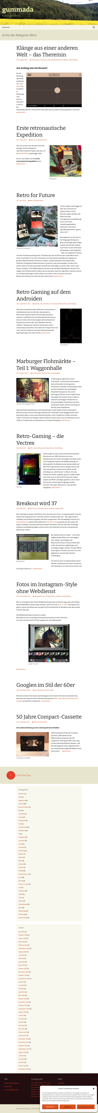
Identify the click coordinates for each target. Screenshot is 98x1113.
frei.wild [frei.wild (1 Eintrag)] (48, 1082)
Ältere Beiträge (18, 775)
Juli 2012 (21, 1056)
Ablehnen (67, 1107)
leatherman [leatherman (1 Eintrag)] (34, 1089)
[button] (94, 1088)
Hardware (43, 60)
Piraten (21, 867)
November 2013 (24, 1002)
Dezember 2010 (24, 1069)
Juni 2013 (21, 1019)
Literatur (21, 847)
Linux (20, 844)
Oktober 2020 (23, 935)
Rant (20, 877)
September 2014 (24, 979)
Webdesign (22, 911)
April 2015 (22, 962)
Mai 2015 (21, 958)
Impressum (6, 27)
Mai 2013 (21, 1022)
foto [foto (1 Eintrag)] (38, 1082)
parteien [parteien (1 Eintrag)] (38, 1091)
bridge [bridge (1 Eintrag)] (35, 1082)
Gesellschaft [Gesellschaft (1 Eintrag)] (39, 1085)
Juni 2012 (21, 1059)
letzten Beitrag (24, 153)
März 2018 (22, 942)
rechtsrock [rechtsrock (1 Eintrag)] (33, 1094)
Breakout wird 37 (36, 503)
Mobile (60, 304)
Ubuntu (21, 901)
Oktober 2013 (23, 1005)
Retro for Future (35, 195)
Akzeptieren (50, 1107)
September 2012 (24, 1049)
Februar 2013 (23, 1032)
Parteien (21, 864)
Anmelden (61, 1083)
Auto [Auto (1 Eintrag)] (32, 1082)
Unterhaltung (73, 60)
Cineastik (21, 814)
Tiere (20, 897)
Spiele (57, 508)
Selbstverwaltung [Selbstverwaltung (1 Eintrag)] (35, 1096)
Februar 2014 (23, 999)
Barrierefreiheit (24, 807)
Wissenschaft (23, 918)
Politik (21, 871)
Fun (38, 60)
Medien (21, 854)
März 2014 (22, 995)
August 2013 (22, 1012)
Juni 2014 (21, 985)
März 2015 (22, 965)
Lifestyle (50, 60)
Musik (55, 60)
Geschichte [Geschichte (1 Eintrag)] (33, 1085)
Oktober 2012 (23, 1046)
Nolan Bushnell (22, 522)
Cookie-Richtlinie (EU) (11, 1090)
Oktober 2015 (23, 945)
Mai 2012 (21, 1062)
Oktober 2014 (23, 975)
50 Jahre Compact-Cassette (49, 717)
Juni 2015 (21, 955)
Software (65, 60)
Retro (60, 60)
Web (61, 508)
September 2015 (24, 948)
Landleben (22, 837)
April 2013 (22, 1025)
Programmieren (24, 874)
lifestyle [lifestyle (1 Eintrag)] (39, 1089)
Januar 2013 (22, 1035)
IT (50, 304)
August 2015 (22, 952)
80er (31, 140)
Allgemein (22, 800)
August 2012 (22, 1052)
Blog (20, 810)
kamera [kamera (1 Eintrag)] (33, 1087)
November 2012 (24, 1042)
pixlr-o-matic (63, 604)
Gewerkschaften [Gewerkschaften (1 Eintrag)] (46, 1085)
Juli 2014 (21, 982)
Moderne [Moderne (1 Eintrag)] (33, 1091)
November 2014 (24, 972)
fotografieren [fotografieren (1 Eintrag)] (42, 1082)
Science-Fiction (23, 884)
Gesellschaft (36, 373)
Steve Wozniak (51, 522)
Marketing (22, 851)
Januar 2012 (22, 1066)
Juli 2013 (21, 1015)
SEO (20, 887)
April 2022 (22, 932)
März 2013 (22, 1029)
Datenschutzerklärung (11, 1083)
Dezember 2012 (24, 1039)
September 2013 (24, 1009)
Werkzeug (22, 914)
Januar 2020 (22, 938)
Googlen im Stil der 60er (45, 685)
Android (33, 60)
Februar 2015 (23, 968)
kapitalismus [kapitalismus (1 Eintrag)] (38, 1087)
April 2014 (22, 992)
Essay (20, 817)
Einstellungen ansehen (86, 1107)
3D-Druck (21, 794)
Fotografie (37, 596)
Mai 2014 (21, 989)
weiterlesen (21, 112)
